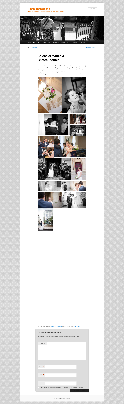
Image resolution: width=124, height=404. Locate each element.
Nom (41, 366)
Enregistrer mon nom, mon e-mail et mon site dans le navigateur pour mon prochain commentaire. (61, 387)
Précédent (88, 47)
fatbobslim (59, 326)
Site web (41, 383)
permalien (77, 326)
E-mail (41, 375)
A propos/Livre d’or (66, 42)
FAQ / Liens (82, 42)
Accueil (29, 42)
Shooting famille (47, 42)
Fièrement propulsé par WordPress (62, 398)
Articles (53, 326)
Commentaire (42, 343)
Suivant (94, 47)
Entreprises (56, 42)
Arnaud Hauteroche (38, 8)
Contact (75, 42)
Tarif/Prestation (36, 42)
